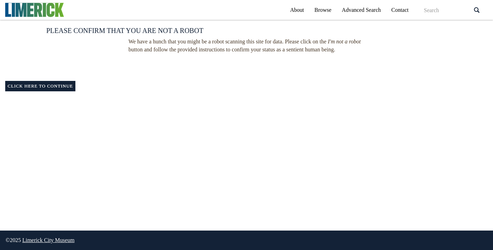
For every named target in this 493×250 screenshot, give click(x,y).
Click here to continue (40, 86)
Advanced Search (361, 10)
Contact (400, 10)
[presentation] (237, 67)
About (297, 10)
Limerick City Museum (48, 240)
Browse (322, 10)
